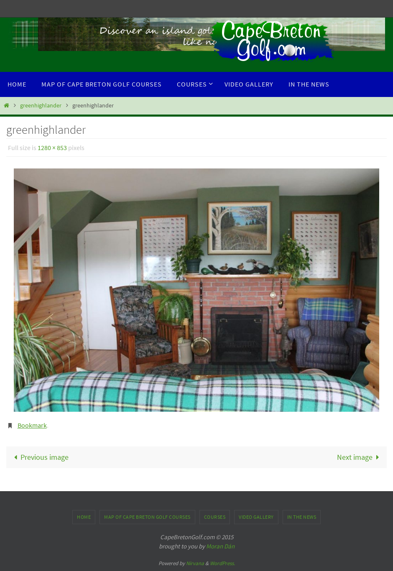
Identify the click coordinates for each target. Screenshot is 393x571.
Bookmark (32, 425)
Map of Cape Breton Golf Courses (147, 517)
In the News (301, 517)
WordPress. (222, 563)
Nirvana (195, 563)
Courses (215, 517)
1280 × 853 (52, 147)
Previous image (39, 457)
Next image (360, 457)
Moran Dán (220, 546)
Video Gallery (256, 517)
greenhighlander (40, 105)
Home (84, 517)
